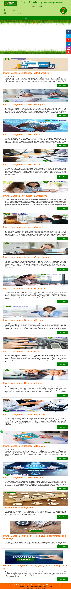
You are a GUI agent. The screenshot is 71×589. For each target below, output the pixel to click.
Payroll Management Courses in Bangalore (24, 446)
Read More (62, 85)
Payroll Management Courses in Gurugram (24, 104)
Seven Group (37, 586)
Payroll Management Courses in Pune (21, 164)
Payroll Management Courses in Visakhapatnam (27, 257)
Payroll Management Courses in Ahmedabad (25, 196)
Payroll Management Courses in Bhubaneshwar (26, 73)
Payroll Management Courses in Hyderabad (24, 414)
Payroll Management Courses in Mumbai (23, 477)
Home (7, 585)
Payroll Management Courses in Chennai (23, 383)
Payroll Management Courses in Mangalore (24, 227)
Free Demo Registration (28, 585)
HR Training (40, 585)
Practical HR (15, 585)
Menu (15, 18)
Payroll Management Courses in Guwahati (24, 288)
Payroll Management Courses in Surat (22, 134)
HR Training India (51, 585)
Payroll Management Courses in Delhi (21, 351)
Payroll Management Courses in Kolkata (23, 320)
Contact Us (62, 585)
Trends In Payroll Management (18, 507)
